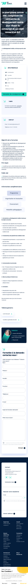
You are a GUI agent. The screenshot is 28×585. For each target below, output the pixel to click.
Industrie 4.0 (5, 525)
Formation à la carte (20, 541)
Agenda (7, 39)
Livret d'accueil (6, 313)
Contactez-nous (9, 482)
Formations (19, 533)
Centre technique (6, 554)
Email (4, 495)
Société (5, 378)
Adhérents (5, 556)
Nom (4, 363)
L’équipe (5, 561)
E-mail (5, 402)
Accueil (3, 39)
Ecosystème (5, 562)
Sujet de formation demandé (10, 410)
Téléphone (6, 394)
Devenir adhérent (8, 513)
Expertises (6, 522)
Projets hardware (6, 523)
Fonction (5, 386)
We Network (6, 553)
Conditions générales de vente (10, 319)
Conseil (18, 522)
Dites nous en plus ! (8, 417)
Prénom (5, 371)
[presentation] (14, 505)
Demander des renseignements (12, 94)
